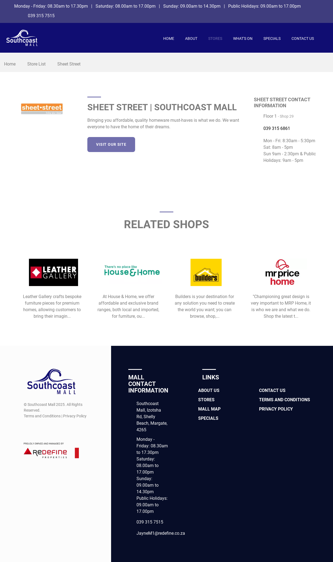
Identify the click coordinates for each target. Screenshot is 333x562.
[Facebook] (321, 6)
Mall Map (209, 409)
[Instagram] (321, 15)
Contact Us (303, 38)
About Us (208, 390)
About (191, 38)
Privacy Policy (276, 409)
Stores (215, 38)
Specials (272, 38)
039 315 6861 (276, 128)
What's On (242, 38)
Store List (36, 64)
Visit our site (111, 144)
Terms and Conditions (284, 399)
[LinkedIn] (232, 143)
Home (168, 38)
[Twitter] (221, 143)
